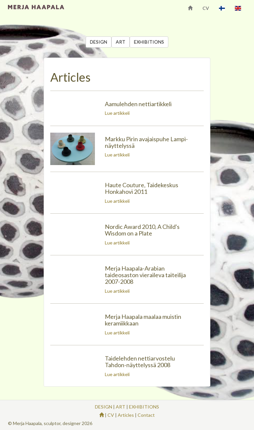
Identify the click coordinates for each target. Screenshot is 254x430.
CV (205, 8)
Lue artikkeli (117, 113)
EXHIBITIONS (149, 42)
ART (120, 42)
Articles (126, 415)
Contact (146, 415)
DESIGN (98, 42)
